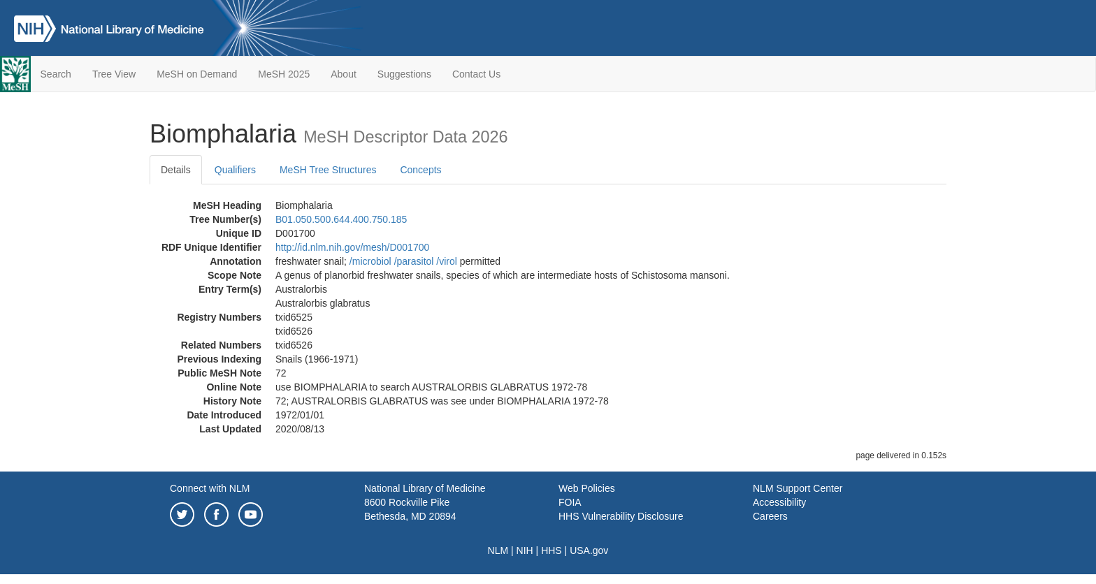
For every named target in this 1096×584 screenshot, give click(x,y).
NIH (525, 550)
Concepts (420, 169)
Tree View (114, 74)
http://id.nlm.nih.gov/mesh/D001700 (352, 247)
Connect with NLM (210, 488)
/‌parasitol (414, 261)
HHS (551, 550)
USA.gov (589, 550)
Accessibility (779, 502)
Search (56, 74)
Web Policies (586, 488)
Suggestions (404, 74)
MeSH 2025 (284, 74)
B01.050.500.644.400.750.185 (341, 219)
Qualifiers (235, 169)
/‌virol (446, 261)
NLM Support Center (797, 488)
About (343, 74)
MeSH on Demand (197, 74)
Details (176, 169)
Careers (770, 516)
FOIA (570, 502)
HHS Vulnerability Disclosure (620, 516)
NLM (498, 550)
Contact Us (476, 74)
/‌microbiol (370, 261)
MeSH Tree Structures (328, 169)
